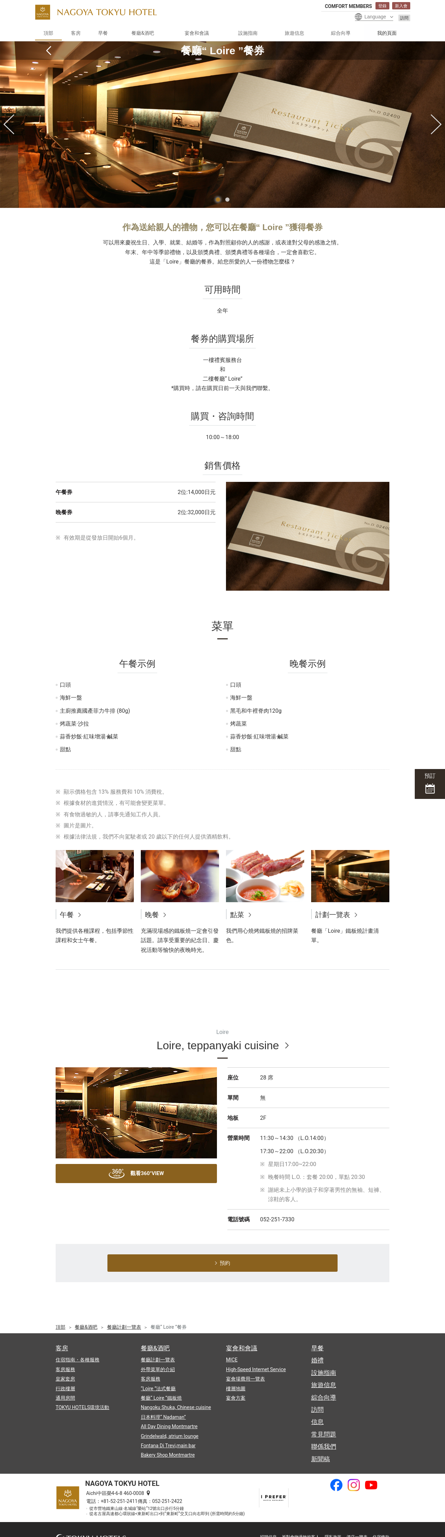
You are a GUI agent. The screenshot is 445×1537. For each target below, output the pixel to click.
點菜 (237, 915)
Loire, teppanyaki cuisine (217, 1045)
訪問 (404, 18)
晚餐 (152, 915)
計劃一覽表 (332, 915)
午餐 (67, 915)
